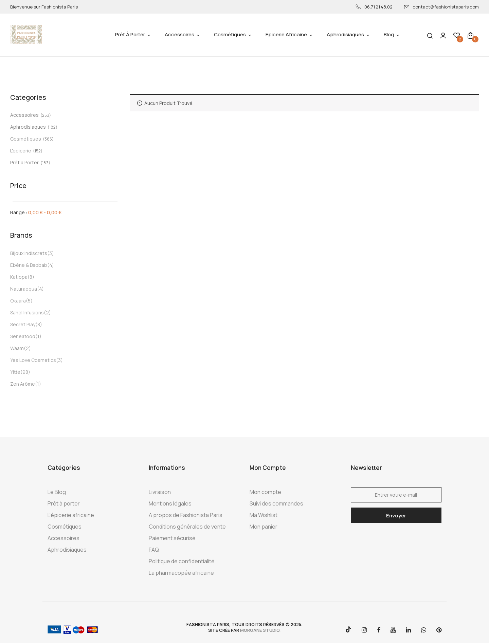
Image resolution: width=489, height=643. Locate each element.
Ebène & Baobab (28, 265)
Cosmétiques (25, 138)
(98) (25, 372)
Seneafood (22, 336)
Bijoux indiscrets (28, 253)
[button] (470, 35)
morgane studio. (260, 630)
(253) (45, 115)
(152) (37, 151)
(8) (31, 277)
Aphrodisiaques (28, 127)
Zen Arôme (22, 384)
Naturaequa (23, 289)
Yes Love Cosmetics (33, 360)
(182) (52, 127)
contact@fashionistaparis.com (441, 7)
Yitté (15, 372)
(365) (48, 139)
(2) (47, 312)
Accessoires (24, 115)
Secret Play (22, 324)
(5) (29, 300)
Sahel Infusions (27, 312)
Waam (17, 348)
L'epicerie (20, 150)
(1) (38, 336)
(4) (50, 265)
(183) (45, 163)
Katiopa (19, 277)
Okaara (18, 300)
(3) (50, 253)
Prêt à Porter (24, 162)
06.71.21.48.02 (374, 7)
